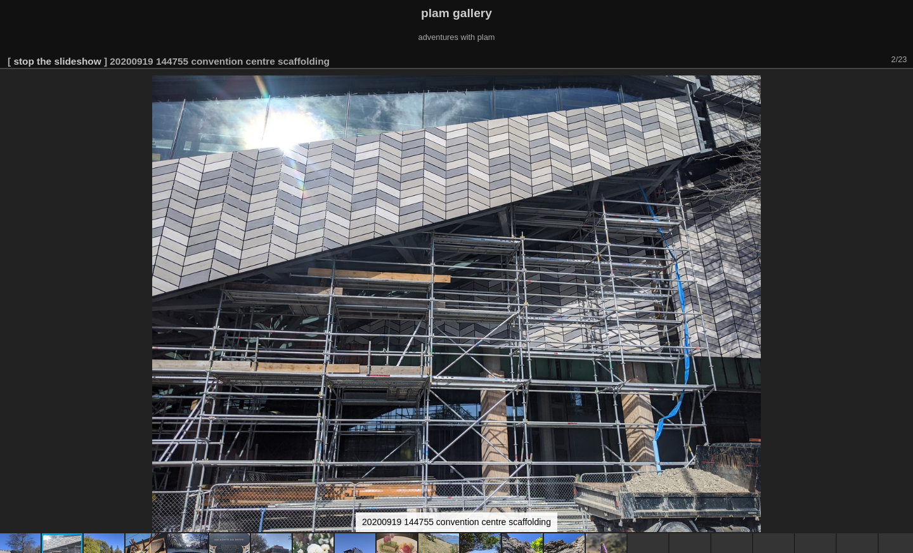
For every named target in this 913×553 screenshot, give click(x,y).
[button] (901, 87)
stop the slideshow (57, 61)
